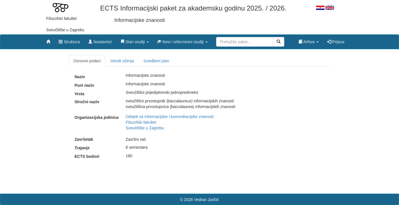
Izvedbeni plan (156, 61)
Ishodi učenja (122, 61)
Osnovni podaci (87, 61)
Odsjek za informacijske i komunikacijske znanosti (170, 116)
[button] (134, 40)
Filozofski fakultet (141, 122)
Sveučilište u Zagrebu (145, 128)
